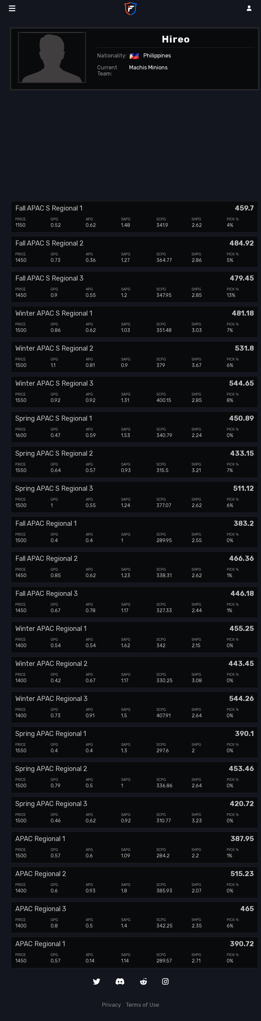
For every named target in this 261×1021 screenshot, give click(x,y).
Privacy (111, 1005)
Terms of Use (142, 1005)
